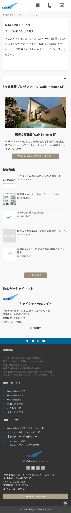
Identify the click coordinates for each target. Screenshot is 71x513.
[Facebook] (33, 328)
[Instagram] (35, 328)
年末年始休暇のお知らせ (15, 365)
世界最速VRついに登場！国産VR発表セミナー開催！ (28, 371)
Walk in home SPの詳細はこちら (35, 156)
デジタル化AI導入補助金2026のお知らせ (22, 358)
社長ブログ (36, 275)
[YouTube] (38, 328)
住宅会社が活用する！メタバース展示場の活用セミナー (30, 375)
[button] (38, 5)
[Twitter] (31, 328)
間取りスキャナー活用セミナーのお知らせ (23, 361)
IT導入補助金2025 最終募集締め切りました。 (26, 368)
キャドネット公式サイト (35, 304)
